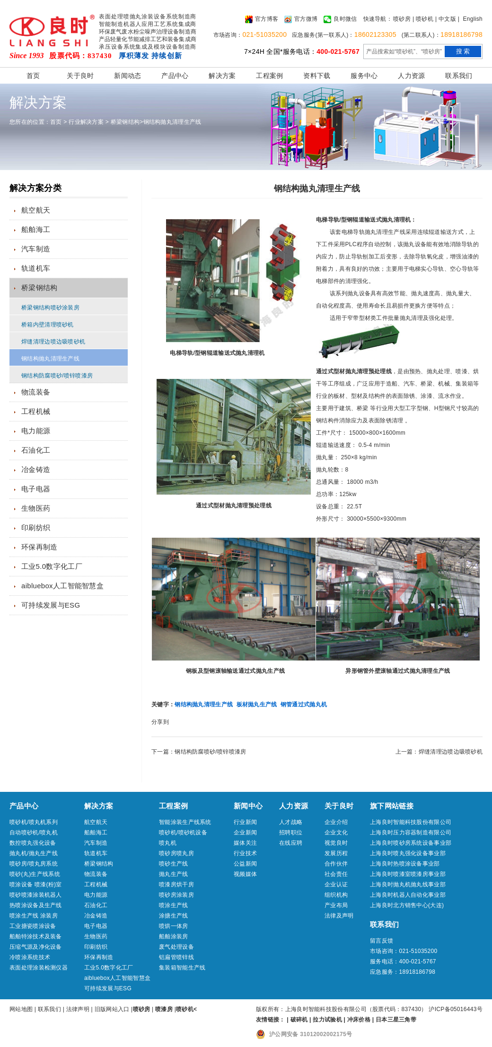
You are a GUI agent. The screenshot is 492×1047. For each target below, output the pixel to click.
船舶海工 (35, 229)
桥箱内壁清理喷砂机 (47, 324)
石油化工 (35, 450)
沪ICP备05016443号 (456, 1009)
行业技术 (245, 853)
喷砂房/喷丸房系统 (33, 863)
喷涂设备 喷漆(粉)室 (35, 884)
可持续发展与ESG (50, 605)
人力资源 (411, 75)
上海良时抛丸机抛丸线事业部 (408, 884)
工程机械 (35, 411)
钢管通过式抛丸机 (304, 704)
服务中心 (364, 75)
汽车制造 (35, 249)
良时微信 (340, 19)
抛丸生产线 (173, 874)
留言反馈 (381, 940)
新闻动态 (127, 75)
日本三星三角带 (396, 1019)
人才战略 (290, 822)
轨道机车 (35, 268)
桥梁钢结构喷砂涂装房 (50, 307)
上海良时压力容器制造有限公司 (410, 832)
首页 (33, 75)
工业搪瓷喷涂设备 (32, 926)
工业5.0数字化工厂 (51, 566)
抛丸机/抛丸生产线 (33, 853)
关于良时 (80, 75)
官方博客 (261, 19)
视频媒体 (245, 874)
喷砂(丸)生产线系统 (34, 874)
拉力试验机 (327, 1019)
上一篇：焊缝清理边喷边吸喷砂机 (439, 751)
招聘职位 (290, 832)
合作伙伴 (336, 863)
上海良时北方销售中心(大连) (407, 905)
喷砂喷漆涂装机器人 (35, 895)
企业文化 (336, 832)
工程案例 (269, 75)
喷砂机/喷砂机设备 (183, 832)
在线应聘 (290, 843)
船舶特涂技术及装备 (35, 936)
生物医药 (35, 508)
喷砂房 (402, 19)
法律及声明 (339, 915)
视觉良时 (336, 843)
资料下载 (316, 75)
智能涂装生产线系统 (185, 822)
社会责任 (336, 874)
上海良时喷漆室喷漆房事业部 (408, 874)
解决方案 (222, 75)
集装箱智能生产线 (182, 967)
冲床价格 (358, 1019)
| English (470, 19)
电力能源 (35, 431)
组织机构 (336, 895)
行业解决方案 (86, 122)
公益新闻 (245, 863)
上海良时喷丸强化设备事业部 (408, 853)
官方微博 (300, 19)
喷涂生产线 (173, 905)
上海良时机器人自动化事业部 (408, 895)
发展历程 (336, 853)
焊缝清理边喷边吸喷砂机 (53, 341)
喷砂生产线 (173, 863)
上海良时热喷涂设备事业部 (405, 863)
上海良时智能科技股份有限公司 (410, 822)
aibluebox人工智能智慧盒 (62, 586)
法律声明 (77, 1009)
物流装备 (35, 392)
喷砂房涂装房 (176, 895)
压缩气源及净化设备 (35, 947)
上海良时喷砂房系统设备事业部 (410, 843)
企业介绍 (336, 822)
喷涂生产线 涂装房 (33, 915)
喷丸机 (167, 843)
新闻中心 (248, 806)
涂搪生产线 (173, 915)
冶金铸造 (35, 469)
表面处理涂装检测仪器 (38, 967)
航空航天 (35, 210)
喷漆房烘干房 (176, 884)
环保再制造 (39, 547)
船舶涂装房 (173, 936)
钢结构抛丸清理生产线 (172, 122)
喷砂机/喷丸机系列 (33, 822)
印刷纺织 (35, 528)
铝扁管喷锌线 (176, 957)
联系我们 (458, 75)
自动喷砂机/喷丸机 (33, 832)
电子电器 (35, 489)
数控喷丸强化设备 (32, 843)
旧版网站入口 (113, 1009)
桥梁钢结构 (125, 122)
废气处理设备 (176, 947)
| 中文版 (445, 19)
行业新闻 (245, 822)
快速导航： (378, 19)
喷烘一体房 (173, 926)
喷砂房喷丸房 (176, 853)
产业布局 (336, 905)
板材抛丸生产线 (257, 704)
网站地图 (21, 1009)
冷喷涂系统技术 (29, 957)
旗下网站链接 (391, 806)
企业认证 (336, 884)
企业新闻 (245, 832)
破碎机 (299, 1019)
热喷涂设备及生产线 (35, 905)
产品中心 (174, 75)
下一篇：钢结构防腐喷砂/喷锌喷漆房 (198, 751)
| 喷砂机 (423, 19)
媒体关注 (245, 843)
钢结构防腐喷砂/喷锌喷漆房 (57, 375)
